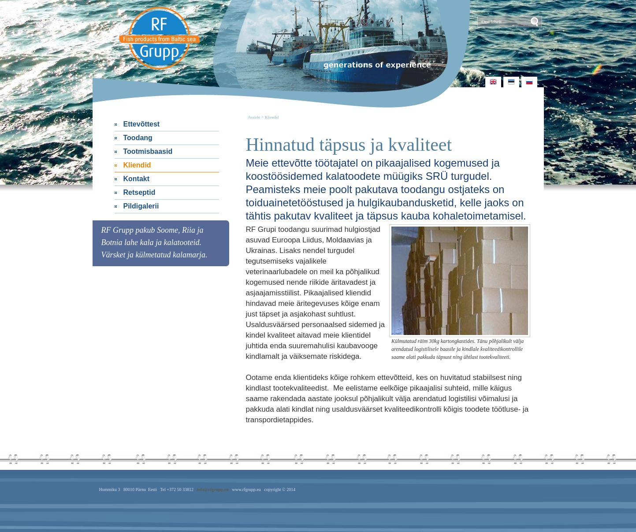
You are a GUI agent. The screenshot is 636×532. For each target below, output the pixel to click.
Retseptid (139, 192)
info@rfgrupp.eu (212, 489)
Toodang (137, 137)
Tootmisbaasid (148, 151)
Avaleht (254, 117)
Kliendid (137, 165)
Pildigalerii (141, 206)
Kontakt (136, 178)
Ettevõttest (141, 124)
